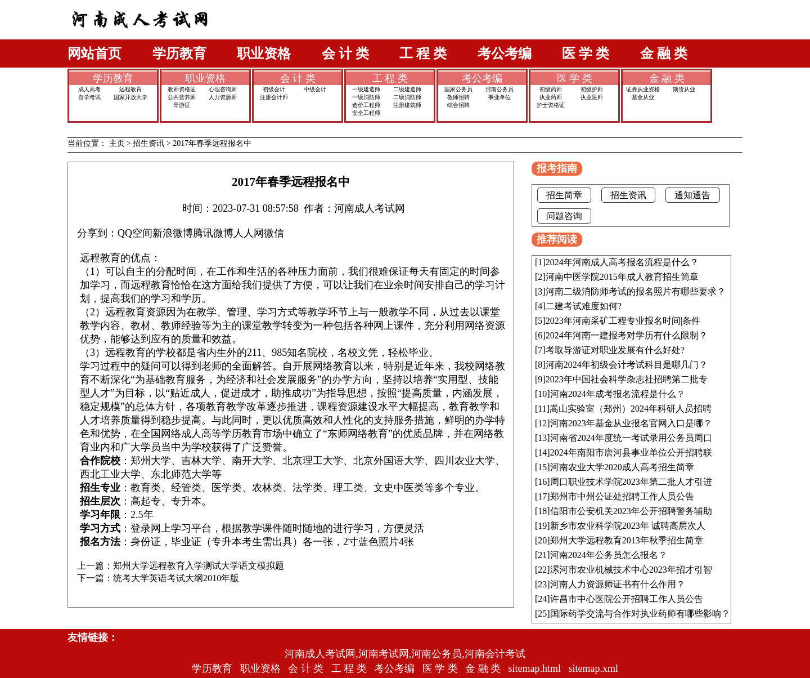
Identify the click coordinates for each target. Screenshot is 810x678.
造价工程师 (366, 105)
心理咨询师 (223, 89)
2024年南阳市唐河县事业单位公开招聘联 (631, 452)
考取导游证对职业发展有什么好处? (615, 350)
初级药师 (550, 89)
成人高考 (89, 89)
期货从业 (684, 89)
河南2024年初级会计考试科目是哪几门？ (627, 364)
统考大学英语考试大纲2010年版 (176, 578)
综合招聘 (458, 105)
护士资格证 (551, 105)
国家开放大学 (130, 97)
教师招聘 (458, 97)
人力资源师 (223, 97)
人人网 (248, 233)
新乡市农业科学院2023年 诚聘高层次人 (627, 525)
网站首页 (95, 53)
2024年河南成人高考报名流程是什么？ (622, 262)
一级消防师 (366, 97)
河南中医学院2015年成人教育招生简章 (622, 277)
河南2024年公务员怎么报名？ (608, 555)
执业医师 (591, 97)
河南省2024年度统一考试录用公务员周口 (631, 438)
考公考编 (505, 53)
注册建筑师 (407, 105)
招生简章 (564, 195)
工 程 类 (423, 53)
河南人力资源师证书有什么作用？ (617, 584)
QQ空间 (135, 233)
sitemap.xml (594, 668)
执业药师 (550, 97)
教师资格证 (182, 89)
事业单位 (499, 97)
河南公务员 (499, 89)
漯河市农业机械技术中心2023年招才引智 (631, 569)
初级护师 (591, 89)
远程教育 (130, 89)
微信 (274, 233)
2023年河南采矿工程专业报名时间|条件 (623, 320)
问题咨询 (564, 216)
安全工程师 (366, 113)
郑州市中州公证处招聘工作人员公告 (622, 496)
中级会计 (315, 89)
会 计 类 (345, 53)
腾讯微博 (213, 233)
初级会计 (274, 89)
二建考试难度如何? (584, 306)
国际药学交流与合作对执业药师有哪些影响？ (640, 613)
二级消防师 (407, 97)
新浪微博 (172, 233)
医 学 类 (585, 53)
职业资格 (264, 53)
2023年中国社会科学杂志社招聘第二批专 (627, 379)
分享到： (97, 233)
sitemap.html (534, 668)
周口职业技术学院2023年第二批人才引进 (631, 482)
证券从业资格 (643, 89)
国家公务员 (458, 89)
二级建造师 (407, 89)
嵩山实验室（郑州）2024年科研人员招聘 (631, 408)
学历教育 (179, 53)
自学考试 (89, 97)
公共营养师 (182, 97)
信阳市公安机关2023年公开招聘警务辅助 (631, 511)
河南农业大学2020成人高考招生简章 (622, 467)
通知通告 (692, 195)
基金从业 (643, 97)
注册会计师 (274, 97)
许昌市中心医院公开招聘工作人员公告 (626, 599)
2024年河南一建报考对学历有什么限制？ (627, 335)
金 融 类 (663, 53)
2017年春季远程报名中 (212, 143)
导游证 (181, 105)
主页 (117, 143)
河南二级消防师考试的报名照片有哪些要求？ (636, 291)
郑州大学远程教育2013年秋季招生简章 (626, 540)
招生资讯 (148, 143)
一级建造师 (366, 89)
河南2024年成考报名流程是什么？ (617, 394)
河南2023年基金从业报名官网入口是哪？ (631, 423)
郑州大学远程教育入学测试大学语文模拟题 (198, 566)
